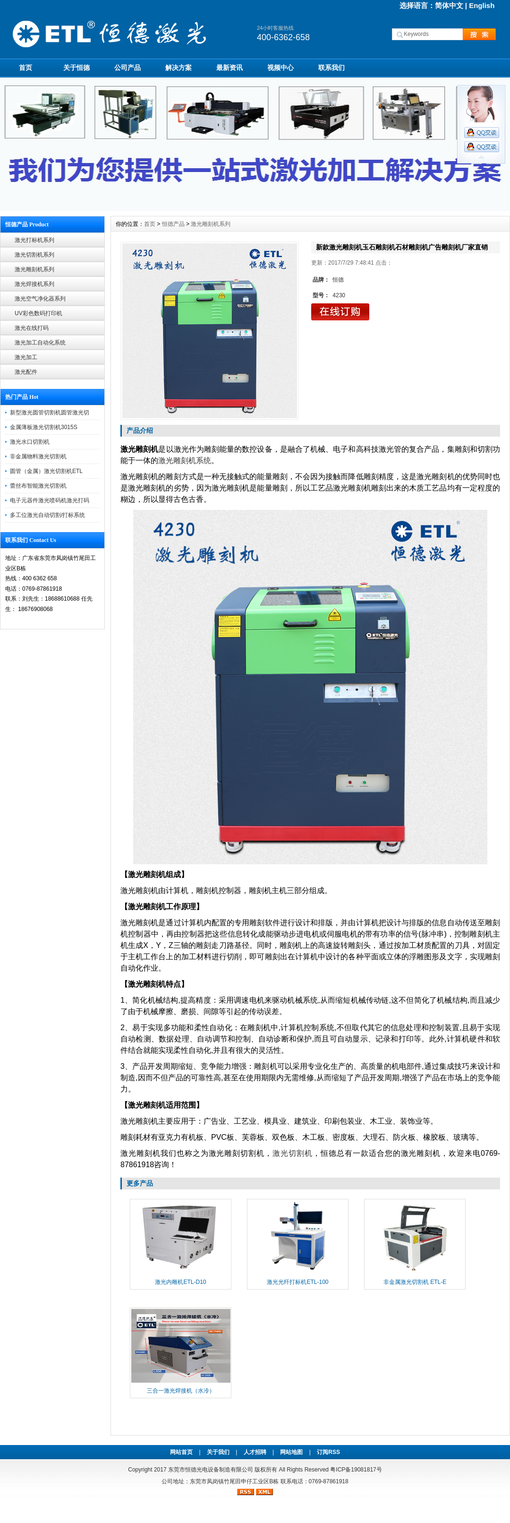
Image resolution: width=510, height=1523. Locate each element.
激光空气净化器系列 (40, 298)
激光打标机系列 (34, 240)
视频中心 (280, 67)
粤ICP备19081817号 (356, 1469)
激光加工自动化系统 (40, 342)
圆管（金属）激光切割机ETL (46, 471)
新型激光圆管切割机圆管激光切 (49, 412)
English (481, 5)
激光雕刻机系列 (34, 269)
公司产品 (127, 67)
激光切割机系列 (34, 254)
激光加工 (26, 357)
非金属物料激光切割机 (38, 456)
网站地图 (291, 1452)
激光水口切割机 (30, 442)
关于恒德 (76, 67)
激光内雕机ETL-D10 (180, 1282)
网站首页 (181, 1452)
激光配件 (26, 372)
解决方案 (178, 67)
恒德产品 (173, 224)
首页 (25, 67)
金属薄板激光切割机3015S (43, 427)
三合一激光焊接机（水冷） (181, 1390)
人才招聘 (255, 1452)
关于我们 (218, 1452)
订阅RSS (328, 1452)
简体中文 (449, 5)
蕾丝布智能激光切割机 (38, 485)
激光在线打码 (32, 328)
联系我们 (331, 67)
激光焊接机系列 (34, 284)
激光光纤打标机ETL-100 (297, 1282)
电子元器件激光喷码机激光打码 (49, 500)
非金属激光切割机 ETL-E (414, 1282)
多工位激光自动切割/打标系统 (47, 515)
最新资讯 (229, 67)
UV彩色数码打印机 (38, 313)
